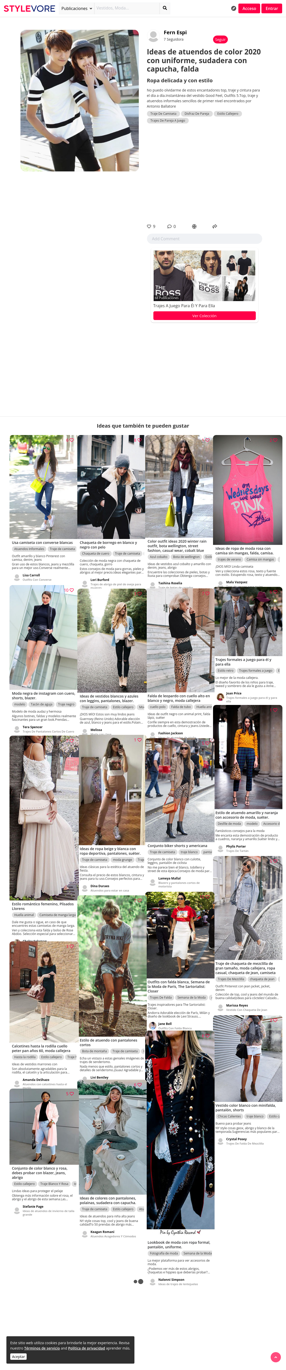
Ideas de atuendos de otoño (177, 729)
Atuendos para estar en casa (110, 886)
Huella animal (24, 901)
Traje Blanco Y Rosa (54, 1177)
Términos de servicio (42, 1348)
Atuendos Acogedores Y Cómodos (113, 1227)
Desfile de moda (229, 819)
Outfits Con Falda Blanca (175, 1021)
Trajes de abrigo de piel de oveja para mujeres (112, 577)
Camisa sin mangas (260, 550)
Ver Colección (204, 315)
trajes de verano (229, 550)
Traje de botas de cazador (175, 579)
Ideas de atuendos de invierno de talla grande (45, 1206)
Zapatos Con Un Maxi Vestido (42, 932)
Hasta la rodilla (25, 1048)
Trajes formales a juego (255, 665)
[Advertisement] (204, 173)
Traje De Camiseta (163, 113)
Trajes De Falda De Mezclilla (245, 1136)
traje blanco (189, 848)
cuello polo (158, 698)
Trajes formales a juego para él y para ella (248, 694)
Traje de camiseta (62, 545)
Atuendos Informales (29, 545)
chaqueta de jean (262, 975)
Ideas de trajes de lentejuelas (178, 1267)
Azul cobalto (158, 548)
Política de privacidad (86, 1348)
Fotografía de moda (164, 1236)
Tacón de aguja (41, 695)
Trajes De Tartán (237, 847)
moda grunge (122, 855)
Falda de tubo (181, 698)
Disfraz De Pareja (197, 113)
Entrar (272, 8)
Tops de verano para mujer (244, 577)
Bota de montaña (94, 1039)
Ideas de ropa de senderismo (110, 1070)
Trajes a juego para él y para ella (184, 306)
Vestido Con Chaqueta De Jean (246, 1006)
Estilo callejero (123, 698)
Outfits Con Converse (37, 576)
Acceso (249, 8)
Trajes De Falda (161, 990)
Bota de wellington (186, 548)
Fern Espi (175, 32)
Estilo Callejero (227, 113)
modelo (19, 695)
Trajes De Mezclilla (231, 975)
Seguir (220, 39)
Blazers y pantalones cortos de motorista (179, 880)
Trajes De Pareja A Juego (168, 120)
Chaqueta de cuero (95, 545)
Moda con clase (101, 725)
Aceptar (18, 1356)
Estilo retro (226, 665)
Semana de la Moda (191, 990)
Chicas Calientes (229, 1109)
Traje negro (66, 695)
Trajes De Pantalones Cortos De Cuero (44, 724)
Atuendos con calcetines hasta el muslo (45, 1077)
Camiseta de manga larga (57, 901)
